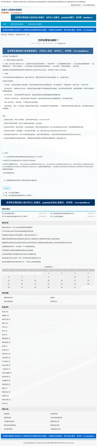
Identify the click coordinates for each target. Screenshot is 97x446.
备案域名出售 (20, 34)
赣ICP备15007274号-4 (61, 443)
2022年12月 (48, 267)
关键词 (5, 396)
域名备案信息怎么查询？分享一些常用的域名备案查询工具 (21, 258)
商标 (4, 388)
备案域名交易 (54, 425)
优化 (4, 327)
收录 (4, 334)
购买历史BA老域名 (17, 24)
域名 (5, 312)
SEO (4, 403)
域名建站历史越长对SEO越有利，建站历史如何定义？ (20, 235)
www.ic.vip (71, 443)
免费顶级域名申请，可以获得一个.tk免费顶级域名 (18, 246)
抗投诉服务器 (8, 301)
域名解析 (7, 188)
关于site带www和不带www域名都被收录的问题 (17, 231)
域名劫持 (6, 357)
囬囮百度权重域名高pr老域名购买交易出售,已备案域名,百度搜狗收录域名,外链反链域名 (31, 239)
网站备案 (6, 342)
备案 (4, 346)
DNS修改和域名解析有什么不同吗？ (21, 195)
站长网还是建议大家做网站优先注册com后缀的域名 (19, 254)
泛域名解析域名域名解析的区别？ (63, 213)
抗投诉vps (53, 301)
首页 (4, 24)
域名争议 (6, 354)
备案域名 (7, 414)
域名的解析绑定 (9, 213)
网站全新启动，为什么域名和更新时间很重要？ (17, 227)
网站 (5, 323)
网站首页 (11, 34)
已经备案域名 (8, 429)
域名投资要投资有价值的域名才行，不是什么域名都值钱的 (21, 262)
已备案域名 (54, 414)
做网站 (5, 315)
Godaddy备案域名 (56, 417)
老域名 (52, 297)
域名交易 (6, 319)
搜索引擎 (6, 399)
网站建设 (6, 338)
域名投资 (6, 377)
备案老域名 (7, 417)
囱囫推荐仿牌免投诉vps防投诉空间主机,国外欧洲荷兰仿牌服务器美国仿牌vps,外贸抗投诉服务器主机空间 (37, 242)
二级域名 (6, 369)
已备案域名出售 (55, 429)
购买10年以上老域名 (35, 24)
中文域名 (6, 361)
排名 (4, 331)
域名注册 (6, 365)
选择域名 (6, 384)
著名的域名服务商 (10, 425)
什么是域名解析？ (14, 192)
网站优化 (6, 392)
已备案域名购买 (9, 421)
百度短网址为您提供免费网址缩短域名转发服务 (17, 250)
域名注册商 (7, 373)
